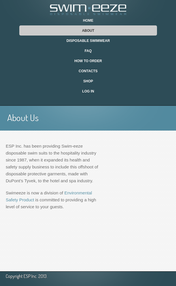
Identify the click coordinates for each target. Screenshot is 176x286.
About (88, 31)
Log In (88, 91)
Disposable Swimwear (88, 41)
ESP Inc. (30, 276)
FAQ (88, 51)
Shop (88, 81)
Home (88, 20)
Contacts (88, 71)
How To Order (88, 61)
